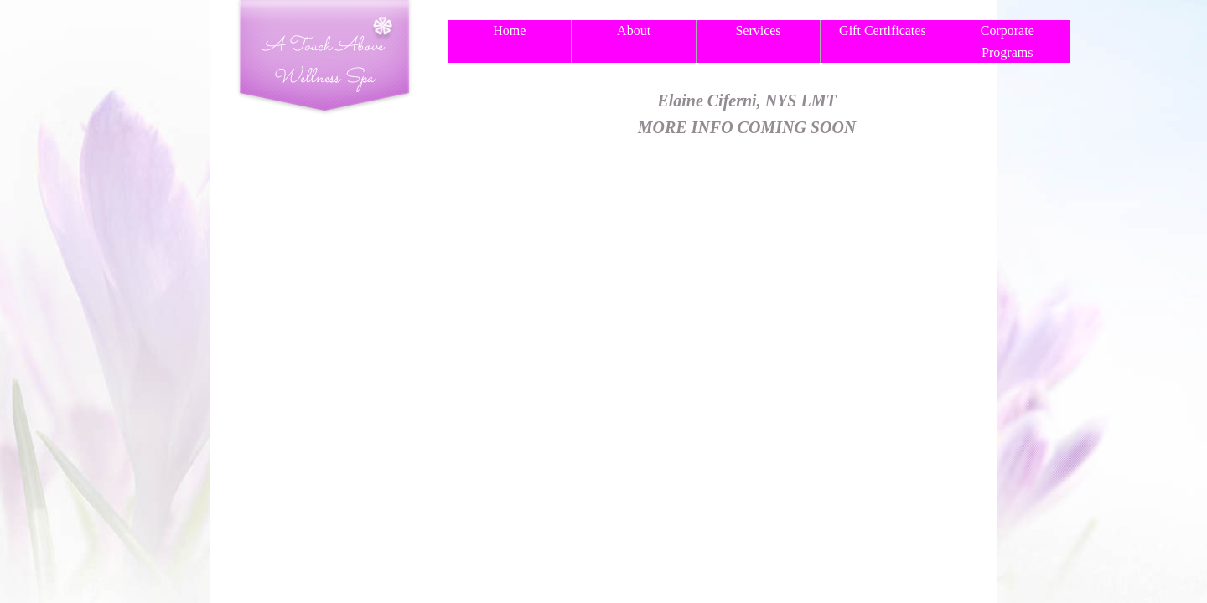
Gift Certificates (882, 30)
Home (509, 30)
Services (757, 30)
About (633, 30)
